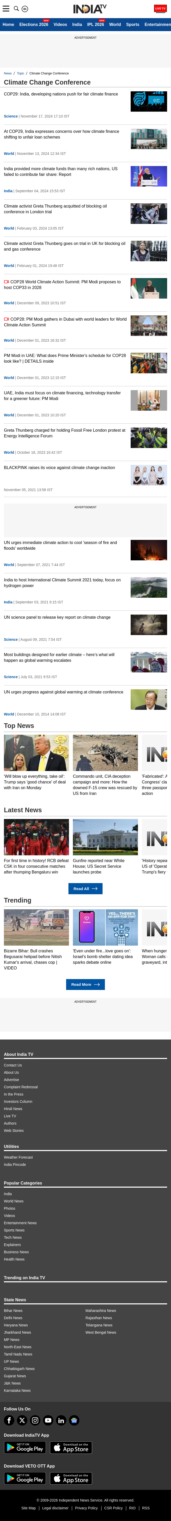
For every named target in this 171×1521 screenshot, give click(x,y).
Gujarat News (15, 1376)
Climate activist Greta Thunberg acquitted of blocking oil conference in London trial (55, 209)
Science (11, 116)
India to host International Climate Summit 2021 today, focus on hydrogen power (62, 583)
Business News (16, 1252)
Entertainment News (20, 1223)
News (8, 73)
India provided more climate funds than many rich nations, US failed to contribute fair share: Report (61, 172)
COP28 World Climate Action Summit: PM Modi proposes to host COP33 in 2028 (62, 284)
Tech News (13, 1237)
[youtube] (48, 1420)
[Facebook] (9, 1420)
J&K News (12, 1383)
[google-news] (74, 1420)
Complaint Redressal (21, 1087)
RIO (132, 1508)
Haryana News (16, 1325)
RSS (146, 1508)
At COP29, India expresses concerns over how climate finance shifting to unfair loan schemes (61, 134)
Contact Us (13, 1065)
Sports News (14, 1230)
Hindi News (13, 1109)
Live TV (10, 1116)
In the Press (13, 1094)
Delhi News (13, 1318)
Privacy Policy (86, 1508)
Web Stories (14, 1130)
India (77, 24)
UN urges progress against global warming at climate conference (63, 692)
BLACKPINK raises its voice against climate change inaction (59, 467)
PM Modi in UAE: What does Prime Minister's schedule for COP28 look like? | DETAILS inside (65, 358)
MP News (12, 1340)
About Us (11, 1072)
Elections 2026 (33, 24)
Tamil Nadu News (18, 1354)
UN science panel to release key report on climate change (57, 617)
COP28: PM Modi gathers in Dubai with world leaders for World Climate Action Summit (65, 321)
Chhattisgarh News (19, 1369)
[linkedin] (61, 1420)
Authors (10, 1123)
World (115, 24)
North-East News (17, 1347)
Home (8, 24)
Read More (85, 985)
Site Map (28, 1508)
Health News (14, 1259)
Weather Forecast (18, 1157)
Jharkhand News (17, 1332)
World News (13, 1201)
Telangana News (99, 1325)
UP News (11, 1361)
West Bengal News (101, 1332)
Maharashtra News (101, 1311)
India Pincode (15, 1164)
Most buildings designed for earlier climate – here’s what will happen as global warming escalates (59, 657)
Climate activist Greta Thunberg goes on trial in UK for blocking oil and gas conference (64, 246)
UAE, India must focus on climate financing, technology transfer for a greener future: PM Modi (62, 396)
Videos (60, 24)
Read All (86, 889)
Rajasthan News (99, 1318)
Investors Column (18, 1101)
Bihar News (13, 1311)
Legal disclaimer (55, 1508)
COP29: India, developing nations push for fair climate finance (61, 94)
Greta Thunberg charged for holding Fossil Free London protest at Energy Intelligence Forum (64, 433)
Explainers (12, 1245)
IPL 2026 (95, 24)
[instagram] (35, 1420)
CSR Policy (113, 1508)
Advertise (11, 1080)
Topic (20, 73)
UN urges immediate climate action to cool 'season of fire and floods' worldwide (60, 545)
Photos (9, 1208)
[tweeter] (22, 1420)
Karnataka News (17, 1390)
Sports (133, 24)
